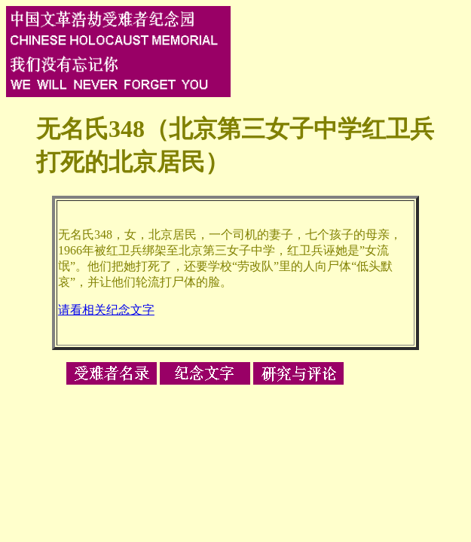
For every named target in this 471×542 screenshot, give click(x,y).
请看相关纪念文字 (106, 309)
